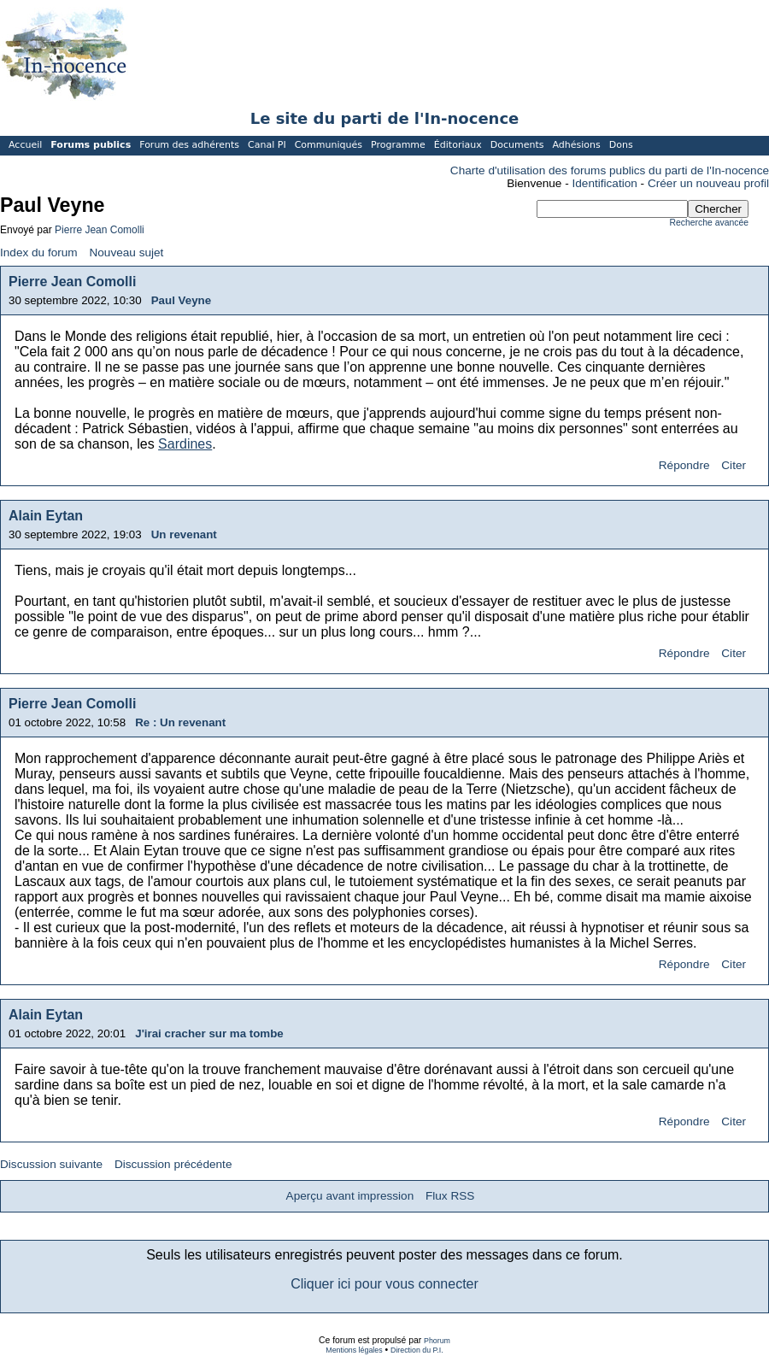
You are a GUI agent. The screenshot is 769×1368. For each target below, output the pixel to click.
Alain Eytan (46, 515)
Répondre (684, 465)
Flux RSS (450, 1195)
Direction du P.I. (416, 1350)
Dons (621, 144)
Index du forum (39, 252)
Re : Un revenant (180, 722)
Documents (517, 144)
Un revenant (184, 534)
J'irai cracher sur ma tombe (209, 1033)
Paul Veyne (181, 300)
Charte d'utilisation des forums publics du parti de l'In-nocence (609, 170)
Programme (398, 144)
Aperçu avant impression (350, 1195)
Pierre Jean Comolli (99, 230)
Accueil (25, 144)
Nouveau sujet (126, 252)
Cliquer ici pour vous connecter (384, 1284)
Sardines (185, 444)
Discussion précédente (173, 1164)
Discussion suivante (51, 1164)
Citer (733, 465)
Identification (604, 183)
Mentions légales (354, 1350)
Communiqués (328, 144)
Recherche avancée (709, 222)
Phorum (437, 1340)
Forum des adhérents (189, 144)
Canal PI (267, 144)
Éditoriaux (458, 144)
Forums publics (90, 144)
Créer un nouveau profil (708, 183)
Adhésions (576, 144)
